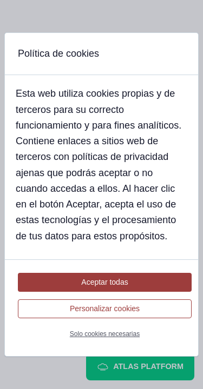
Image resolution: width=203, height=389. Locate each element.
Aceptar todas (104, 282)
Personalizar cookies (105, 308)
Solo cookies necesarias (105, 334)
